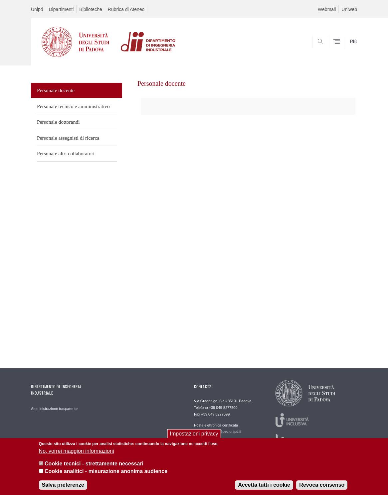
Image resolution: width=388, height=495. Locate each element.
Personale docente (56, 90)
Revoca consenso (321, 488)
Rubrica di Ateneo (126, 9)
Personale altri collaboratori (66, 153)
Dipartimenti (61, 9)
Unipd (37, 9)
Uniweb (349, 9)
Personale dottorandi (58, 122)
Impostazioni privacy (194, 437)
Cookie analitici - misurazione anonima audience (106, 474)
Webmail (327, 9)
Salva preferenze (63, 488)
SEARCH (345, 49)
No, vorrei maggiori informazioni (76, 454)
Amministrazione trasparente (54, 409)
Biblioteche (90, 9)
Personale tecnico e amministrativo (73, 106)
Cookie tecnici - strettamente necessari (94, 467)
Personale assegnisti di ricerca (68, 138)
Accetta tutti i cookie (264, 488)
